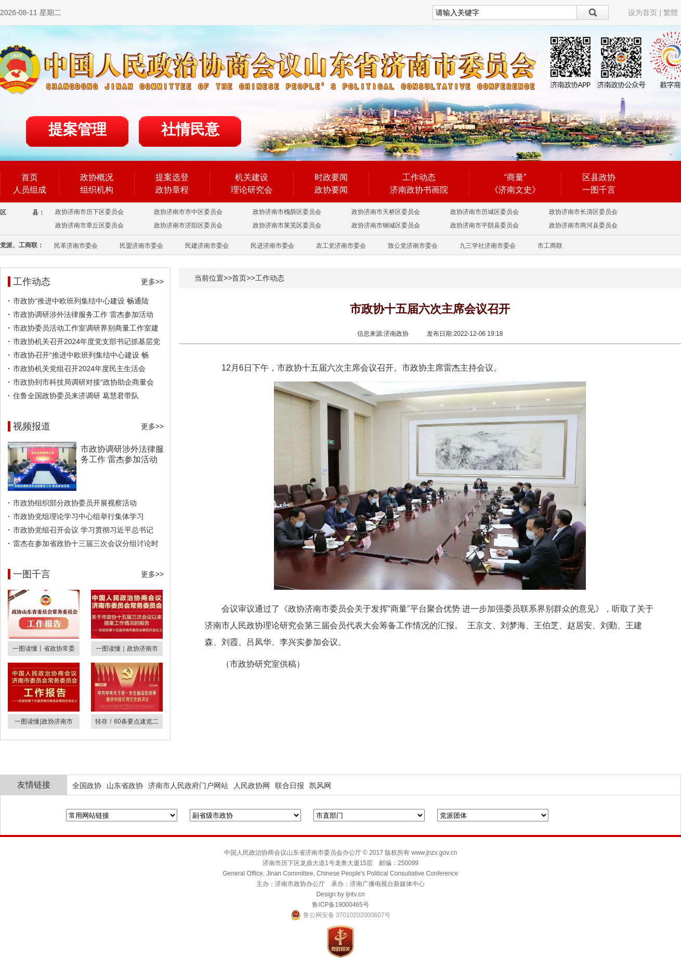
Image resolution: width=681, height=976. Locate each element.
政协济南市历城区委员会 (484, 212)
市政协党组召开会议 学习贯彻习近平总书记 (83, 530)
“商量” (515, 177)
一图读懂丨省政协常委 (43, 648)
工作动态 (419, 177)
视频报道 (31, 426)
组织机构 (96, 189)
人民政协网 (251, 785)
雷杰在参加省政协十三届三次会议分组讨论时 (86, 543)
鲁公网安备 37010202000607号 (341, 915)
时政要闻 (331, 177)
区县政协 (598, 177)
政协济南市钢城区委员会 (385, 225)
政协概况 (96, 177)
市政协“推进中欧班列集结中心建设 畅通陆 (81, 301)
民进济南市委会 (272, 245)
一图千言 (598, 189)
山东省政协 (125, 785)
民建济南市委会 (207, 245)
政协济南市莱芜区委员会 (287, 225)
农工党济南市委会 (341, 245)
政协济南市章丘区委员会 (89, 225)
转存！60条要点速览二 (126, 721)
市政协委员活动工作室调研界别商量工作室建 (86, 328)
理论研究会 (251, 189)
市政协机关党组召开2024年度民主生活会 (79, 368)
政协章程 (172, 189)
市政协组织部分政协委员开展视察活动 (75, 503)
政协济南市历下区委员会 (89, 212)
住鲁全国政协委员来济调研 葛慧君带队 (76, 395)
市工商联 (550, 245)
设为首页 (642, 12)
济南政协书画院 (419, 189)
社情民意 (190, 129)
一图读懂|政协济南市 (43, 721)
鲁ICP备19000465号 (340, 904)
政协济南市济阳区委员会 (188, 225)
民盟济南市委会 (141, 245)
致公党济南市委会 (413, 245)
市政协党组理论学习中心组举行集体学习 (78, 516)
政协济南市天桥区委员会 (385, 212)
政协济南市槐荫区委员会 (287, 212)
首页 (29, 177)
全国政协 (86, 785)
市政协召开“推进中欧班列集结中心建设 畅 (81, 355)
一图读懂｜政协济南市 (127, 648)
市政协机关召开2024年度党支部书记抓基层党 (86, 341)
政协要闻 (331, 189)
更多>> (152, 281)
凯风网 (320, 785)
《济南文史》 (515, 189)
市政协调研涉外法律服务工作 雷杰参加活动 (83, 314)
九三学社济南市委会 (488, 245)
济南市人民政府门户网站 (188, 785)
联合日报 (289, 785)
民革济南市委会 (76, 245)
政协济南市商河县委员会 (583, 225)
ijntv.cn (355, 894)
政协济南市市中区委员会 (188, 212)
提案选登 (172, 177)
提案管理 (77, 129)
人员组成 (29, 189)
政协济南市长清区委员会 (583, 212)
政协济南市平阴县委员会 (484, 225)
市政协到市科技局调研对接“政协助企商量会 (83, 382)
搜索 (593, 12)
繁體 (670, 12)
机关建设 (251, 177)
